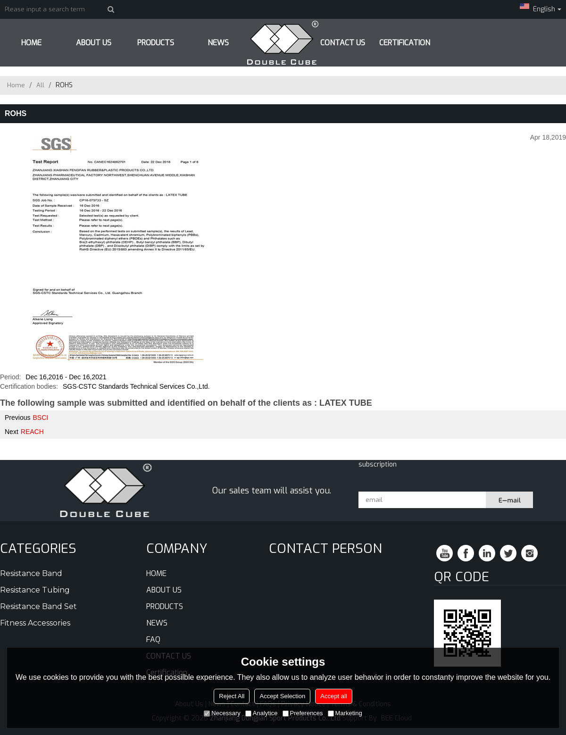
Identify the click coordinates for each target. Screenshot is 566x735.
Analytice (261, 713)
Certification (404, 43)
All (40, 85)
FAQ (153, 639)
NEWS (156, 623)
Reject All (231, 696)
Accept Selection (282, 696)
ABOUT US (93, 43)
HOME (31, 43)
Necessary (222, 713)
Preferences (303, 713)
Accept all (333, 696)
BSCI (40, 417)
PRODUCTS (155, 43)
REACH (32, 431)
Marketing (345, 713)
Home (16, 85)
